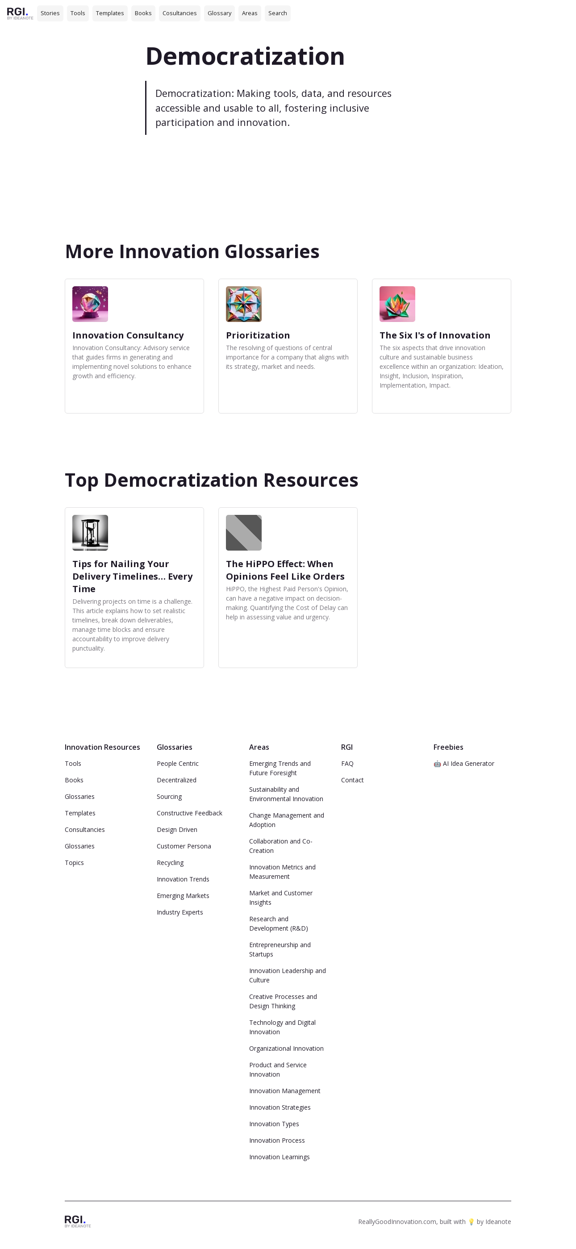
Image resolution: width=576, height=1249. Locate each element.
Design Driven (177, 829)
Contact (352, 780)
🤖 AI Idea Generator (464, 763)
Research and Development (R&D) (278, 923)
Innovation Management (285, 1090)
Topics (74, 862)
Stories (50, 13)
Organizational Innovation (286, 1048)
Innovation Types (274, 1124)
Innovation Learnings (279, 1157)
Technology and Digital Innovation (282, 1027)
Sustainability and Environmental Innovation (286, 794)
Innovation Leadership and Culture (287, 975)
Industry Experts (180, 912)
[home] (20, 13)
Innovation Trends (183, 879)
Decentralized (176, 780)
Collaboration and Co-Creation (281, 846)
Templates (110, 13)
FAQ (347, 763)
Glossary (219, 13)
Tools (78, 13)
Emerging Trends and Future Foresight (280, 768)
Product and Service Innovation (278, 1069)
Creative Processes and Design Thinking (283, 1001)
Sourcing (169, 796)
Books (143, 13)
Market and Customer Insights (281, 897)
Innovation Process (277, 1140)
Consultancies (85, 829)
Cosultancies (180, 13)
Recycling (170, 862)
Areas (250, 13)
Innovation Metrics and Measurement (282, 872)
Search (277, 13)
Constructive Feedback (189, 813)
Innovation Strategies (280, 1107)
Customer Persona (184, 846)
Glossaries (80, 796)
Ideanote (498, 1221)
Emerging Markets (183, 895)
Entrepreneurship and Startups (280, 949)
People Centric (178, 763)
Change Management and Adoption (286, 820)
